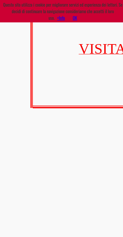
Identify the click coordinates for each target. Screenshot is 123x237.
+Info (61, 17)
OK (75, 17)
